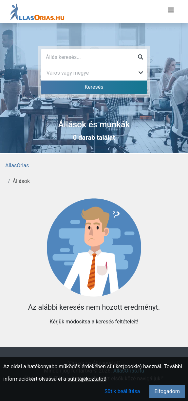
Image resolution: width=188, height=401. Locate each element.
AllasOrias (17, 165)
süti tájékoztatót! (86, 379)
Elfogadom (167, 391)
